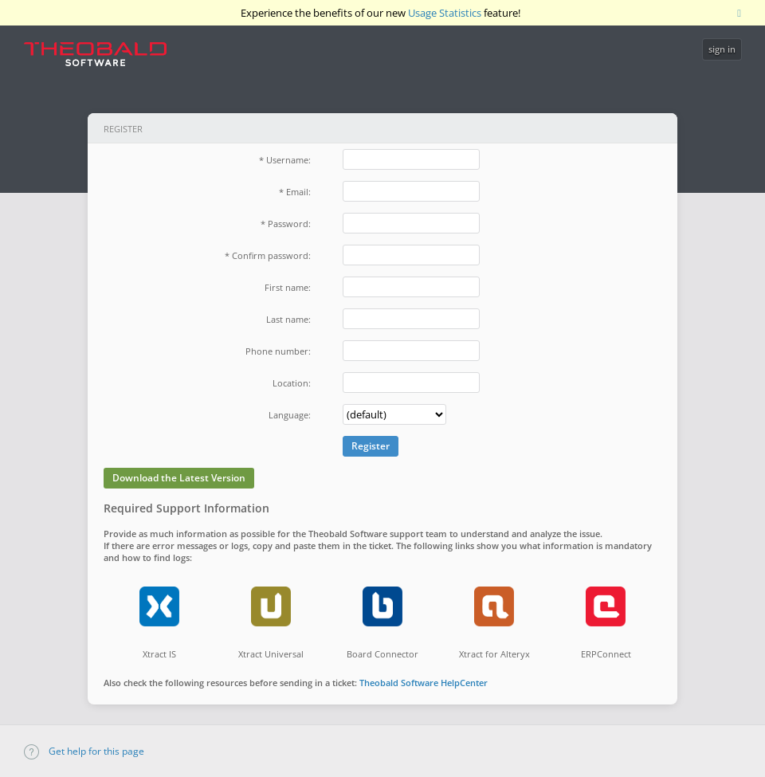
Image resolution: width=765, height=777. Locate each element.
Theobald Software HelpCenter (423, 683)
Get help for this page (84, 751)
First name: (288, 287)
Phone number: (278, 351)
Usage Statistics (444, 13)
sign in (722, 49)
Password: (289, 224)
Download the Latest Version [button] (178, 478)
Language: (290, 415)
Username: (288, 160)
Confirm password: (271, 255)
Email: (298, 192)
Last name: (288, 319)
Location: (292, 383)
